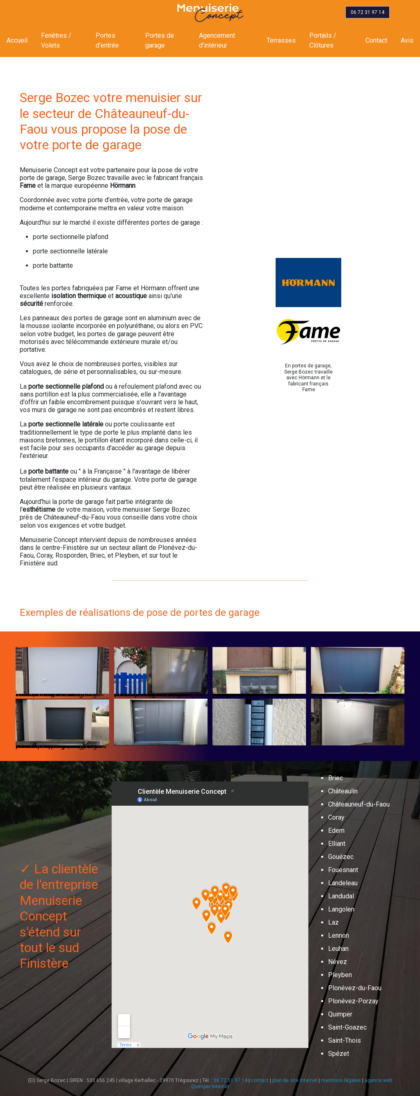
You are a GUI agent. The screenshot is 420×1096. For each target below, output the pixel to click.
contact (260, 1080)
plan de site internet (294, 1080)
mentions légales (341, 1080)
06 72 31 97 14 (230, 1080)
